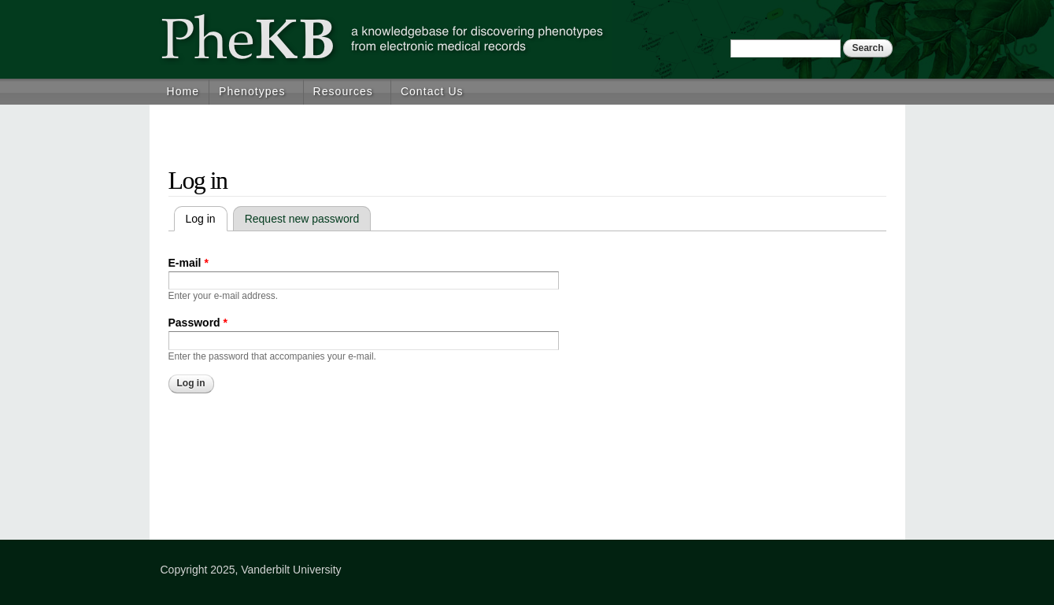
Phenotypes (252, 91)
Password (197, 322)
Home (183, 91)
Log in (206, 218)
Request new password (302, 218)
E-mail (188, 262)
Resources (343, 91)
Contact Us (432, 91)
